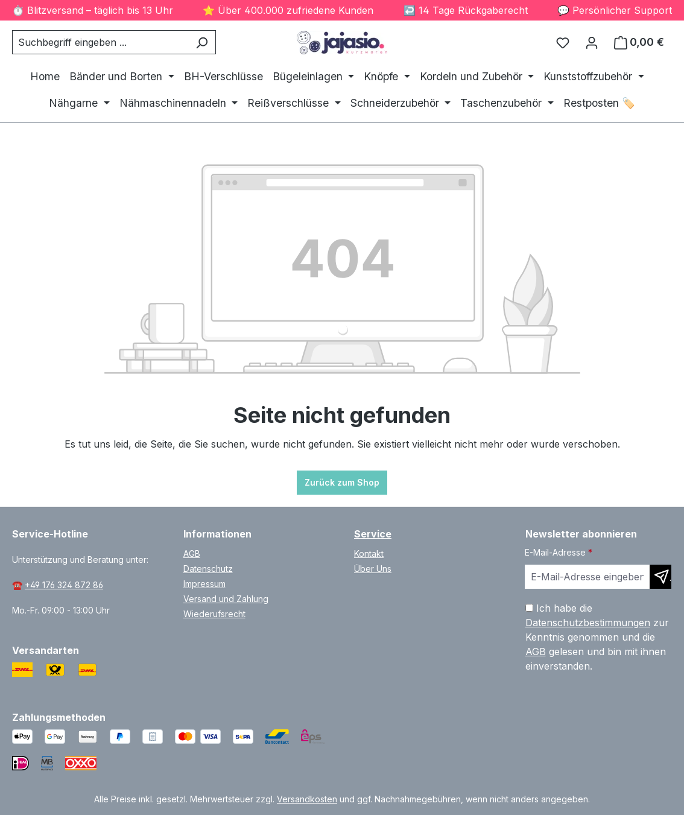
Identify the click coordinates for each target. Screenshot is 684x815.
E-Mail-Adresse (558, 552)
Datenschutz (208, 568)
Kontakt (369, 553)
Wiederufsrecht (214, 614)
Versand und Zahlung (225, 599)
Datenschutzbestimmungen (587, 623)
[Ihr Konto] (591, 42)
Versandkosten (307, 799)
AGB (191, 553)
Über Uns (372, 568)
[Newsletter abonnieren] (660, 577)
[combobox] (100, 42)
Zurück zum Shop (342, 482)
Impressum (204, 584)
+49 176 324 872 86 (64, 585)
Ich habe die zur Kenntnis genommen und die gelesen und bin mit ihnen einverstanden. (597, 637)
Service (372, 534)
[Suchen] (202, 42)
